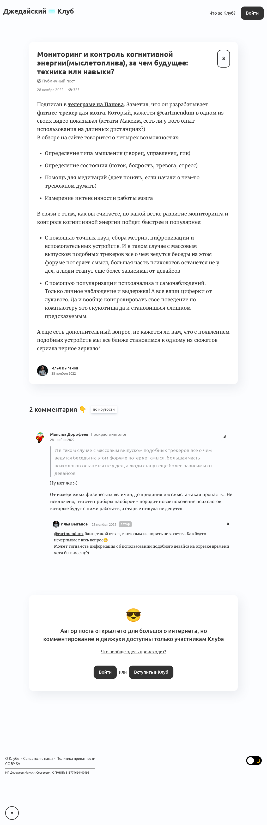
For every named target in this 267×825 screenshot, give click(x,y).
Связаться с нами (38, 759)
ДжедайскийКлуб (38, 11)
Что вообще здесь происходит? (133, 651)
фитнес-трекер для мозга (71, 113)
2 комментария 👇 (58, 409)
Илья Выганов (74, 524)
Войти (252, 12)
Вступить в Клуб (151, 671)
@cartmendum (176, 113)
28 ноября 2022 (62, 439)
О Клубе (12, 759)
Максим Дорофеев (69, 434)
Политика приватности (76, 759)
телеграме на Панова (96, 104)
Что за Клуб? (222, 12)
